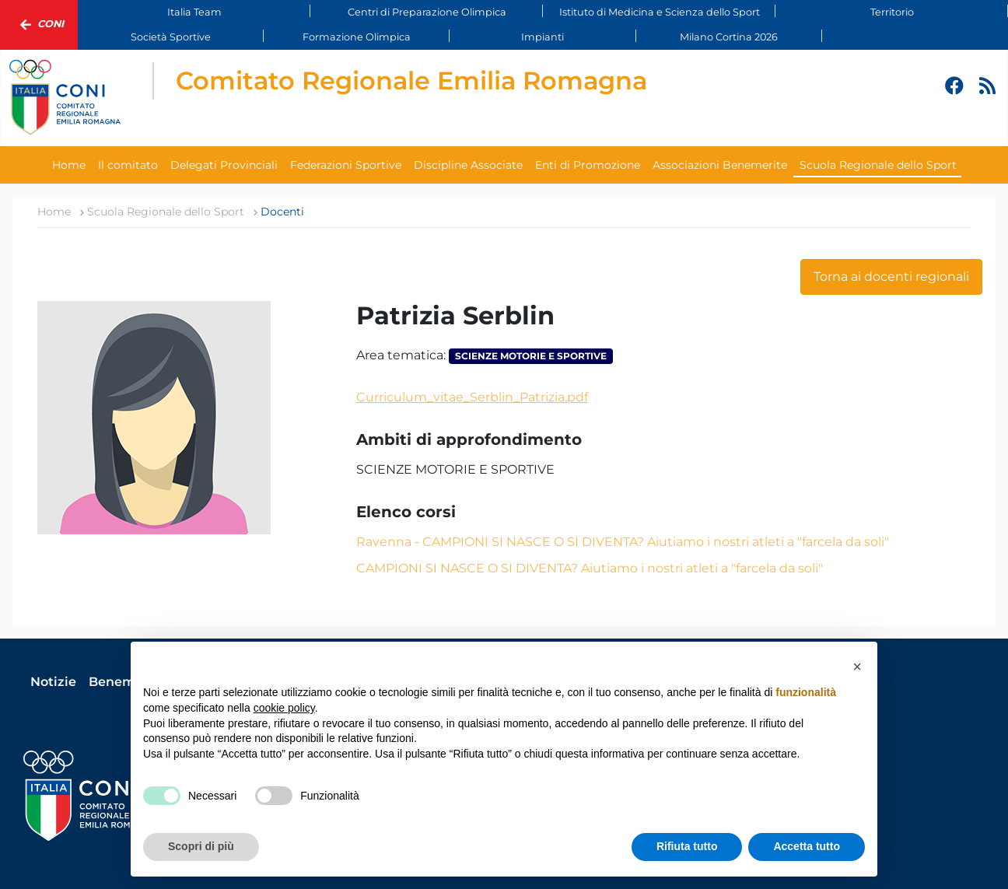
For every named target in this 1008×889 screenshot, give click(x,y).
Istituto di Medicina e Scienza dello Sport (659, 12)
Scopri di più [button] (201, 846)
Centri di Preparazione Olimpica (427, 12)
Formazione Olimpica (357, 37)
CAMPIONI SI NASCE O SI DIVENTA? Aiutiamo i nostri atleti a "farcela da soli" (589, 568)
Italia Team (194, 12)
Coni (39, 24)
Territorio (892, 12)
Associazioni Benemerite (720, 165)
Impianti (542, 37)
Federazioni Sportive (345, 165)
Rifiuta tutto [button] (687, 846)
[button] (857, 666)
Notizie (53, 681)
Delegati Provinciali (224, 165)
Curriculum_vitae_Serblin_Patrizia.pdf (472, 397)
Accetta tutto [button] (806, 846)
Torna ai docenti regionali (891, 276)
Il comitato (128, 165)
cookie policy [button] (284, 708)
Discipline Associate (468, 165)
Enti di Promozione (587, 165)
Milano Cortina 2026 (729, 37)
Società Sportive (171, 37)
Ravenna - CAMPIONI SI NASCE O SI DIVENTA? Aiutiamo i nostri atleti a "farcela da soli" (622, 541)
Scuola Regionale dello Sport (878, 165)
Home (69, 165)
